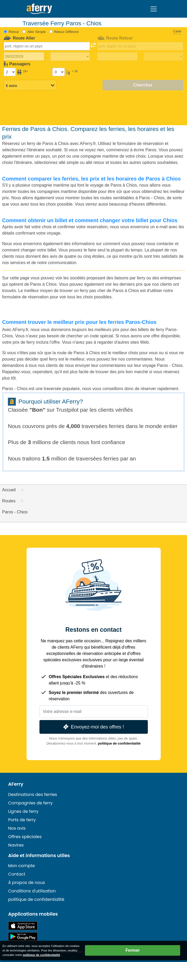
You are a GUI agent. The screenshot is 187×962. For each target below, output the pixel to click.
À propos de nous (26, 883)
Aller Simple (36, 32)
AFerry (15, 784)
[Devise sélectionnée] (30, 85)
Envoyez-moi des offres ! (93, 727)
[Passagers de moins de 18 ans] (58, 72)
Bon (37, 410)
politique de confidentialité (119, 743)
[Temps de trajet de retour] (163, 56)
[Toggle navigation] (153, 9)
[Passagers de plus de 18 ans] (10, 72)
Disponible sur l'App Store (23, 925)
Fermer (132, 950)
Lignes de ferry (23, 811)
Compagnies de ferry (30, 803)
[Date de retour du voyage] (117, 56)
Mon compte (21, 866)
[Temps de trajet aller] (70, 56)
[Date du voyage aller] (24, 56)
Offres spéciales (25, 837)
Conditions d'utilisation (32, 891)
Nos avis (17, 828)
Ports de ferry (22, 820)
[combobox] (47, 46)
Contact (16, 874)
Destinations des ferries (32, 794)
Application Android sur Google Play (23, 936)
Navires (16, 845)
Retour (14, 32)
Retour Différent (66, 32)
